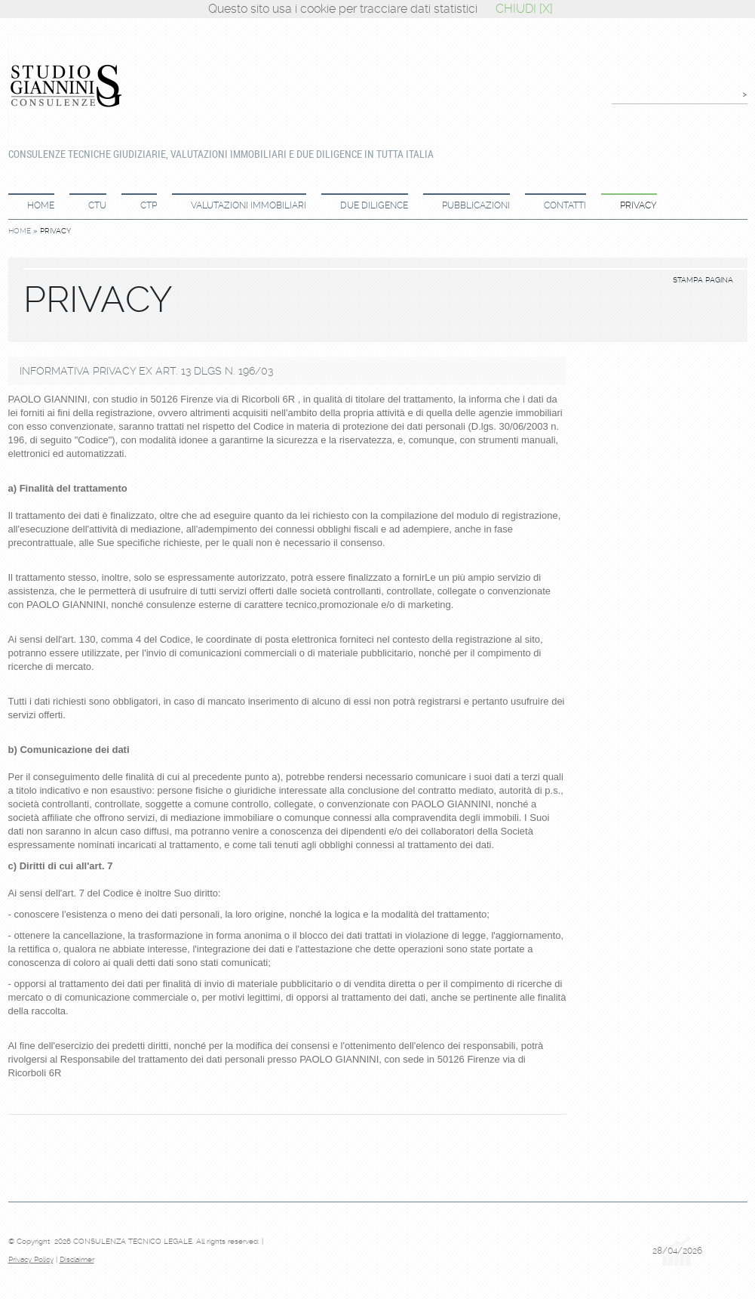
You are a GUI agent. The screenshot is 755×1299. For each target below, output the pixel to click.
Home (40, 205)
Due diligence (374, 205)
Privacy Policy (31, 1259)
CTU (97, 205)
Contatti (565, 205)
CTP (148, 205)
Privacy (638, 205)
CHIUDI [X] (524, 9)
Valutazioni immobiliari (248, 205)
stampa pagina (703, 280)
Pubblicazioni (476, 205)
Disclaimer (77, 1259)
